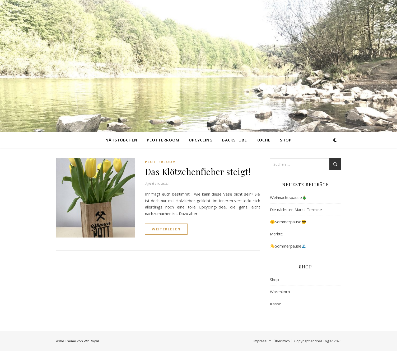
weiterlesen (166, 229)
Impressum (263, 341)
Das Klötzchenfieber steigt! (198, 171)
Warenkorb (280, 291)
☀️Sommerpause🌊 (288, 246)
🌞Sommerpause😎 (288, 221)
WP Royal (91, 341)
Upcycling (201, 140)
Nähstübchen (121, 140)
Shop (286, 140)
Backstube (234, 140)
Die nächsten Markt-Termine (296, 209)
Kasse (275, 303)
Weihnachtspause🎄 (288, 197)
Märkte (276, 233)
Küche (263, 140)
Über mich (282, 341)
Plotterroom (163, 140)
